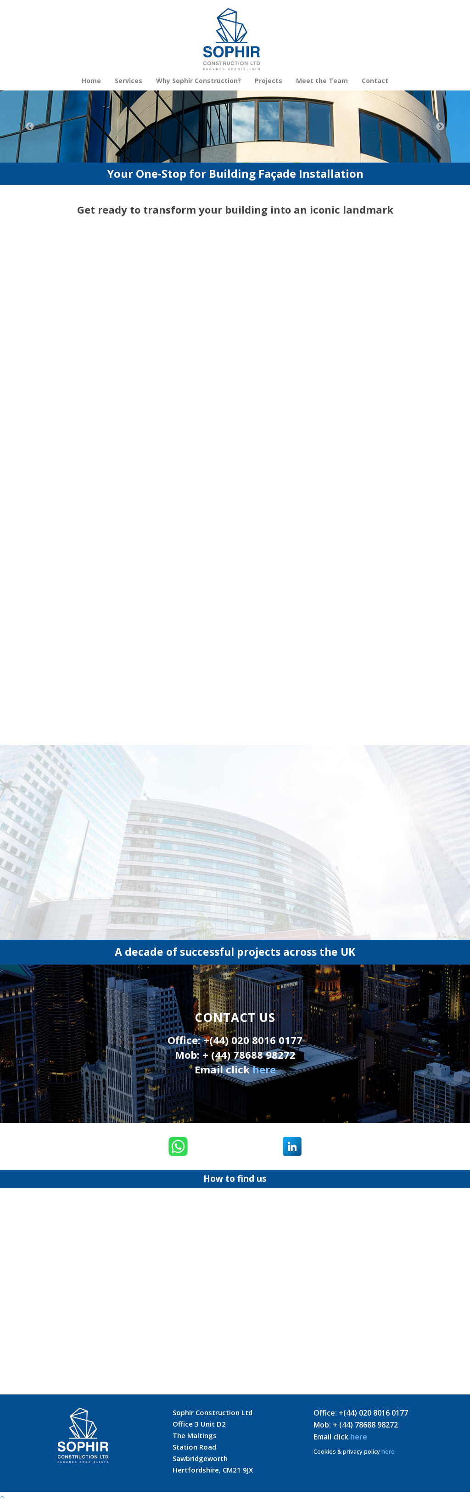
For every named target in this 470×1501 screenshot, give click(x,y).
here (264, 1069)
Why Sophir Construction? (198, 80)
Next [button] (440, 126)
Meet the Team (322, 80)
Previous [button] (29, 126)
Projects (268, 80)
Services (128, 80)
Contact (375, 80)
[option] (235, 126)
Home (91, 80)
